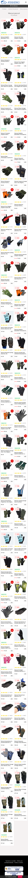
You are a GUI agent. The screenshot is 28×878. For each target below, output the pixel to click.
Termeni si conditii (11, 861)
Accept (20, 876)
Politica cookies (18, 862)
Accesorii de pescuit (13, 9)
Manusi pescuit (23, 9)
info (12, 40)
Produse (4, 9)
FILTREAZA (14, 5)
